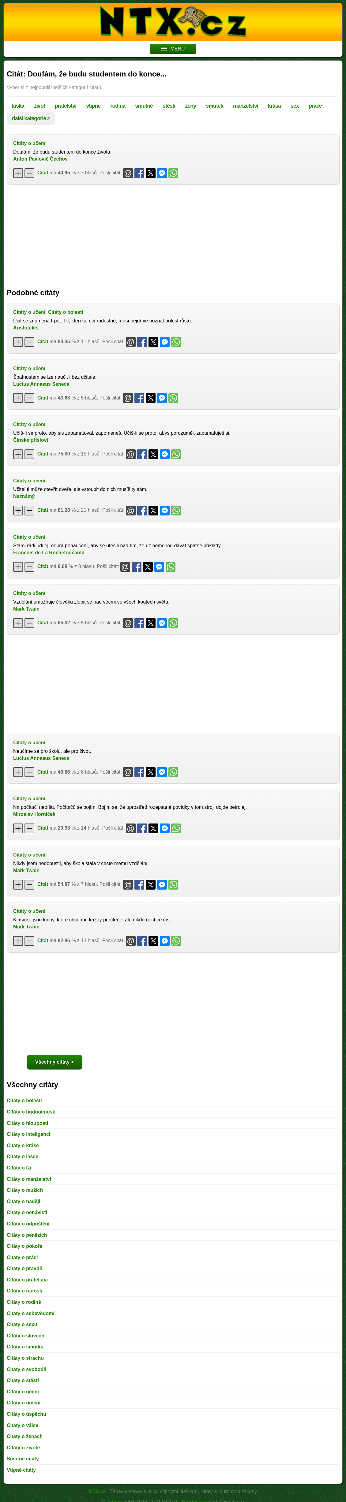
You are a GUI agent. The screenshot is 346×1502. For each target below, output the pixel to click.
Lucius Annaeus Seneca (41, 384)
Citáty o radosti (24, 1290)
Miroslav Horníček (34, 814)
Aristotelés (26, 327)
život (39, 106)
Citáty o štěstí (23, 1380)
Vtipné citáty (21, 1470)
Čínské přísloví (30, 440)
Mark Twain (26, 609)
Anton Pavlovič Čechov (40, 159)
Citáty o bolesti (65, 312)
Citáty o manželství (29, 1179)
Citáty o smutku (25, 1346)
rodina (117, 106)
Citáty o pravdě (24, 1268)
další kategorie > (31, 118)
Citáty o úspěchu (26, 1414)
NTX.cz (97, 1491)
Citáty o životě (23, 1447)
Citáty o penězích (27, 1235)
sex (295, 106)
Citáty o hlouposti (27, 1123)
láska (18, 106)
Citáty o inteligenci (28, 1134)
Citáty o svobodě (26, 1369)
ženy (190, 106)
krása (274, 106)
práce (315, 106)
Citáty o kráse (23, 1145)
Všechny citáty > (54, 1062)
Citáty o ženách (25, 1436)
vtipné (93, 106)
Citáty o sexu (22, 1324)
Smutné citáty (23, 1458)
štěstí (169, 106)
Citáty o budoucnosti (31, 1111)
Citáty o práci (22, 1257)
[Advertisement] (173, 233)
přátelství (65, 106)
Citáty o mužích (25, 1190)
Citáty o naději (23, 1201)
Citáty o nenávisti (27, 1212)
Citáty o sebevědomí (31, 1313)
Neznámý (24, 496)
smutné (144, 106)
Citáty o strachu (25, 1358)
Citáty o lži (19, 1167)
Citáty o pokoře (24, 1246)
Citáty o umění (23, 1402)
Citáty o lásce (22, 1156)
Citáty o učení (29, 143)
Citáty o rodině (24, 1302)
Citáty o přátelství (27, 1279)
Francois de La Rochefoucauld (49, 552)
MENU (173, 48)
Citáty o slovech (25, 1335)
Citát (42, 172)
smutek (214, 106)
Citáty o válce (22, 1425)
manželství (245, 106)
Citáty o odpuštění (28, 1223)
